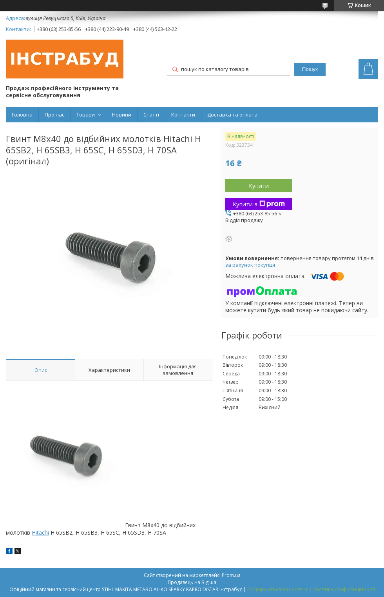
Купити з (259, 204)
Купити (259, 185)
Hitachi (40, 532)
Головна (22, 114)
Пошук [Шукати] (310, 69)
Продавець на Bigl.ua (192, 582)
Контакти (183, 114)
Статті (151, 114)
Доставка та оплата (232, 114)
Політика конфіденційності (344, 589)
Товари (85, 114)
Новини (121, 114)
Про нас (54, 114)
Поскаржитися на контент (277, 589)
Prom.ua (231, 575)
